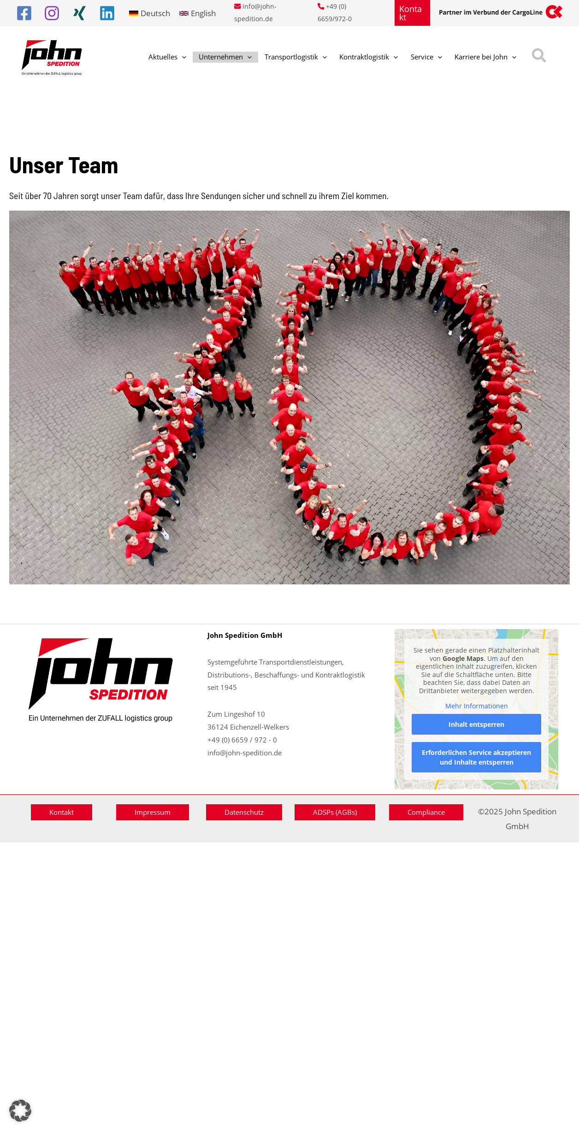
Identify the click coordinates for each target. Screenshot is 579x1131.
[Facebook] (24, 13)
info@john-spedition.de (244, 752)
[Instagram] (52, 13)
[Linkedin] (107, 13)
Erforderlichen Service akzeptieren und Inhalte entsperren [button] (476, 757)
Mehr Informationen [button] (476, 706)
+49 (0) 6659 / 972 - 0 (242, 739)
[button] (412, 13)
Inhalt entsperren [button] (476, 724)
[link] (149, 13)
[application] (177, 57)
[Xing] (79, 13)
